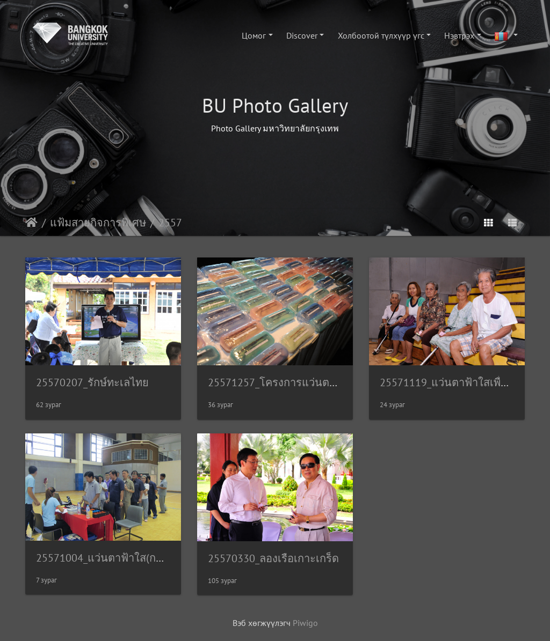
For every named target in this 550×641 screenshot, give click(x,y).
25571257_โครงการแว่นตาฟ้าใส (284, 382)
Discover (301, 35)
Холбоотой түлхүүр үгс (381, 35)
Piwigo (305, 622)
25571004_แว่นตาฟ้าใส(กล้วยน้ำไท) (120, 558)
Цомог (254, 35)
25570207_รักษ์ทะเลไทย (92, 382)
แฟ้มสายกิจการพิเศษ (98, 223)
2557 (170, 223)
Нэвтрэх (459, 35)
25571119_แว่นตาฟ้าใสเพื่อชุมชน (458, 382)
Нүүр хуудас (31, 223)
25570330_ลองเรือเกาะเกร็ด (273, 558)
